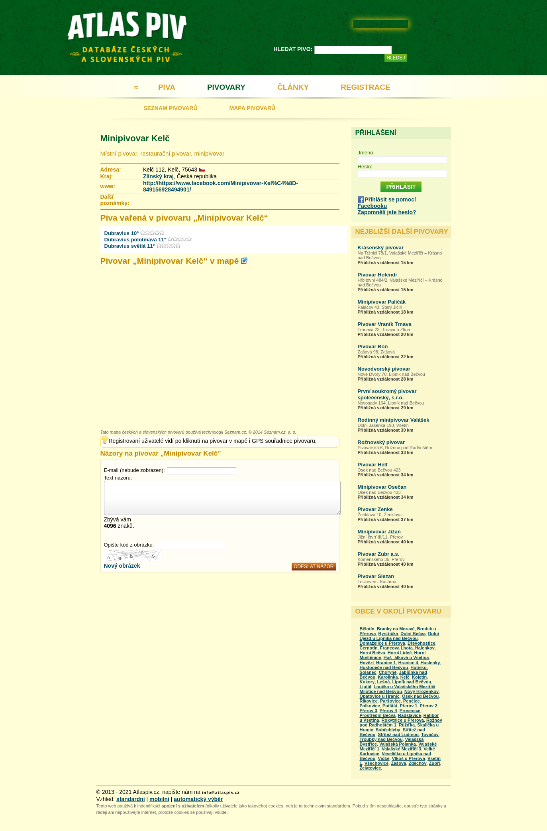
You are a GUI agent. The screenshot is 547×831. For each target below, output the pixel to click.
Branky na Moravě (396, 628)
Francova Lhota (396, 647)
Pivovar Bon (373, 346)
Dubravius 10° (121, 233)
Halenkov (425, 647)
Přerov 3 (368, 710)
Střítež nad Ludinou (398, 734)
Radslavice (409, 715)
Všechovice (377, 763)
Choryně (388, 672)
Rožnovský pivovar (381, 442)
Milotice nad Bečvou (381, 691)
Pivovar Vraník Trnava (385, 324)
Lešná (383, 681)
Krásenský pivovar (381, 248)
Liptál (365, 686)
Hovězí (367, 662)
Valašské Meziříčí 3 (401, 748)
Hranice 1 (386, 662)
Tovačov (430, 734)
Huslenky (430, 662)
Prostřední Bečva (378, 715)
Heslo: (365, 167)
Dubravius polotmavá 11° (135, 240)
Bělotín (367, 628)
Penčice (411, 701)
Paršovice (390, 701)
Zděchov (417, 763)
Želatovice (370, 768)
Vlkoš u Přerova (408, 758)
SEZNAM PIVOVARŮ (171, 108)
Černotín (369, 647)
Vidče (383, 758)
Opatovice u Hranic (380, 696)
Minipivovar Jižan (379, 532)
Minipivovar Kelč (135, 138)
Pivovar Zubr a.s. (379, 554)
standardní (130, 799)
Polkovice (370, 705)
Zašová (398, 763)
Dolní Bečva (412, 633)
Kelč (405, 677)
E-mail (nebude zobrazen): (134, 470)
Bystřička (388, 633)
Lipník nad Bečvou (411, 681)
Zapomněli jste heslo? (387, 212)
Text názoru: (118, 478)
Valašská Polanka (397, 744)
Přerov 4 (388, 710)
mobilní (159, 799)
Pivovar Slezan (376, 576)
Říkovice (369, 701)
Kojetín (419, 677)
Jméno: (366, 153)
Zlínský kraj (158, 176)
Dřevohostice (421, 643)
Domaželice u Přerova (382, 643)
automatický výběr (198, 799)
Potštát (389, 705)
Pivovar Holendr (378, 275)
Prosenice (410, 710)
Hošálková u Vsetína (406, 657)
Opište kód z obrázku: (129, 545)
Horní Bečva (372, 652)
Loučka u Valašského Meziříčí (404, 686)
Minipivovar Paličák (382, 302)
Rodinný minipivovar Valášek (393, 420)
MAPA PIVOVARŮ (252, 108)
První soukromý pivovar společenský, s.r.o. (387, 394)
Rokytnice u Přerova (403, 720)
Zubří (434, 763)
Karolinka (388, 677)
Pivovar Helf (373, 465)
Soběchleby (388, 729)
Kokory (367, 681)
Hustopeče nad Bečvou (384, 667)
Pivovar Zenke (375, 509)
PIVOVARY (226, 87)
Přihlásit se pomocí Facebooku (387, 202)
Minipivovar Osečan (382, 487)
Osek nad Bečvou (420, 696)
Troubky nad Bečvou (381, 739)
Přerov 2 (428, 705)
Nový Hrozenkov (421, 691)
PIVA (166, 87)
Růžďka (407, 724)
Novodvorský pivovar (384, 369)
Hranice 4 (408, 662)
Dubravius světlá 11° (129, 246)
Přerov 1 (408, 705)
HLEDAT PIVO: (293, 49)
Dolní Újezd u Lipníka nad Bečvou (399, 636)
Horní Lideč (400, 652)
